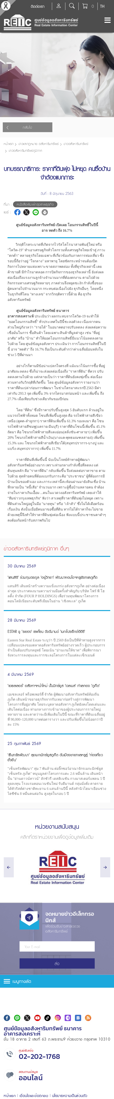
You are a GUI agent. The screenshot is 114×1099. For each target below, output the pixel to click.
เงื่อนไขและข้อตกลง (34, 1095)
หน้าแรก (9, 143)
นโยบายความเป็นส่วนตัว (69, 1095)
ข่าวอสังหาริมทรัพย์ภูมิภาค (25, 150)
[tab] (57, 981)
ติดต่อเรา (37, 6)
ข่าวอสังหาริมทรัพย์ (76, 143)
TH (102, 6)
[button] (57, 981)
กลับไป (19, 127)
